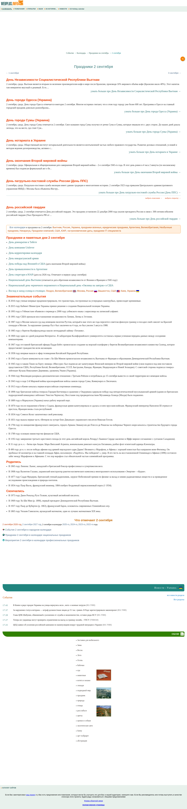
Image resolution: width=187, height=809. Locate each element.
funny (79, 731)
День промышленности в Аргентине (28, 269)
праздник (80, 695)
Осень (79, 660)
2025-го (65, 524)
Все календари (17, 227)
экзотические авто (84, 726)
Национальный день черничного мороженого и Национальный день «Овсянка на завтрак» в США (61, 285)
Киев (123, 291)
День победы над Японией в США (27, 263)
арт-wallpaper (82, 736)
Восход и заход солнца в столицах (27, 290)
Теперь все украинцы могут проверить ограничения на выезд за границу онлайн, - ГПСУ (51, 620)
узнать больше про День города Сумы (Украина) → (153, 131)
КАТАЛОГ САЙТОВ (8, 788)
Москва (81, 291)
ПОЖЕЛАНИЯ (19, 9)
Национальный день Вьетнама (25, 280)
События (70, 53)
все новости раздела (175, 595)
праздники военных (91, 227)
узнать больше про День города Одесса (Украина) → (152, 111)
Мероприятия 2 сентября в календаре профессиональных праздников (41, 540)
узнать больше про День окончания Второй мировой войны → (147, 172)
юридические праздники (115, 227)
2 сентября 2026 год (12, 524)
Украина (75, 227)
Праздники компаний (42, 231)
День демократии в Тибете (23, 242)
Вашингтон (104, 291)
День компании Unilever (21, 247)
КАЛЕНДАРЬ (6, 9)
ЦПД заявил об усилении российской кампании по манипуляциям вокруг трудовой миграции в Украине (57, 625)
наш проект (30, 795)
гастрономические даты (79, 231)
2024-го (73, 524)
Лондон (50, 291)
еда (78, 670)
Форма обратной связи (93, 801)
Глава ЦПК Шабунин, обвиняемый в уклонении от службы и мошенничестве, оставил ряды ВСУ (54, 615)
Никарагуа (25, 231)
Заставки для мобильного (87, 640)
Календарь (81, 53)
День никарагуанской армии (24, 258)
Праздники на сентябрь (99, 53)
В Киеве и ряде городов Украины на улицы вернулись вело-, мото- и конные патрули (49, 605)
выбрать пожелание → (153, 198)
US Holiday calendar (76, 9)
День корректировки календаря (25, 253)
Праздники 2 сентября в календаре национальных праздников (37, 535)
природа (80, 700)
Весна (79, 650)
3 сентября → (174, 73)
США (57, 231)
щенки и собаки (83, 721)
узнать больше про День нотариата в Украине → (155, 152)
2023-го (81, 524)
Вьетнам (57, 227)
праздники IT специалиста (107, 231)
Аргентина (134, 227)
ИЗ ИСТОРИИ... (50, 9)
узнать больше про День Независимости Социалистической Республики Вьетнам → (136, 91)
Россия (66, 227)
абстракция (81, 741)
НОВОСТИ (62, 9)
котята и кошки (83, 680)
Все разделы (179, 599)
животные (81, 675)
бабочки (80, 665)
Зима (79, 645)
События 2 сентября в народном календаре (27, 530)
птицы (79, 705)
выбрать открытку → (173, 198)
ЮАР (63, 231)
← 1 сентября (12, 73)
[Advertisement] (75, 31)
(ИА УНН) (90, 605)
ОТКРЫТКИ (31, 9)
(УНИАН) (94, 620)
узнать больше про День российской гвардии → (155, 218)
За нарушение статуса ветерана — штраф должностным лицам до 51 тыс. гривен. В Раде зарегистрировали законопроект (65, 610)
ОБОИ (40, 9)
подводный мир (83, 690)
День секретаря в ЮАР (21, 274)
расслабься (81, 711)
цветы (79, 716)
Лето (78, 655)
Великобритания (149, 227)
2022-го (89, 524)
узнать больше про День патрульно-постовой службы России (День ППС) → (140, 192)
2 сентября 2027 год (31, 524)
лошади (80, 685)
